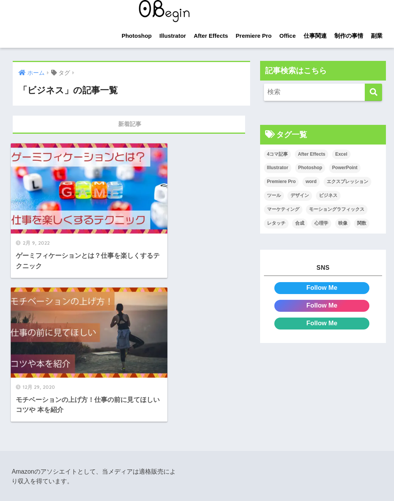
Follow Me (321, 287)
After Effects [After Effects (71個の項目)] (311, 154)
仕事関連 (315, 35)
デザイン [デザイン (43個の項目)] (299, 195)
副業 (376, 35)
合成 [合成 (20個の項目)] (299, 223)
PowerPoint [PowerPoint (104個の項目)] (344, 168)
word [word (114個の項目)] (311, 182)
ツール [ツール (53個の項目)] (274, 195)
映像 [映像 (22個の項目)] (342, 223)
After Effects (211, 35)
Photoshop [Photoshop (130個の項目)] (310, 168)
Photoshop (137, 35)
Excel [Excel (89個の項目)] (341, 154)
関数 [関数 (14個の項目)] (361, 223)
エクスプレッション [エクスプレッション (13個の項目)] (347, 182)
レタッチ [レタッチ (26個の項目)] (276, 223)
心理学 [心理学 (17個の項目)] (321, 223)
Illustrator (172, 35)
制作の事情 (348, 35)
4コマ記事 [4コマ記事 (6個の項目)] (277, 154)
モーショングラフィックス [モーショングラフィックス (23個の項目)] (336, 209)
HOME (197, 447)
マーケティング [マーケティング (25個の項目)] (283, 209)
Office (287, 35)
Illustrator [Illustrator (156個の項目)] (277, 168)
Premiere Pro (254, 35)
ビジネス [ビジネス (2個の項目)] (328, 195)
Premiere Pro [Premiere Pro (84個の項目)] (281, 182)
